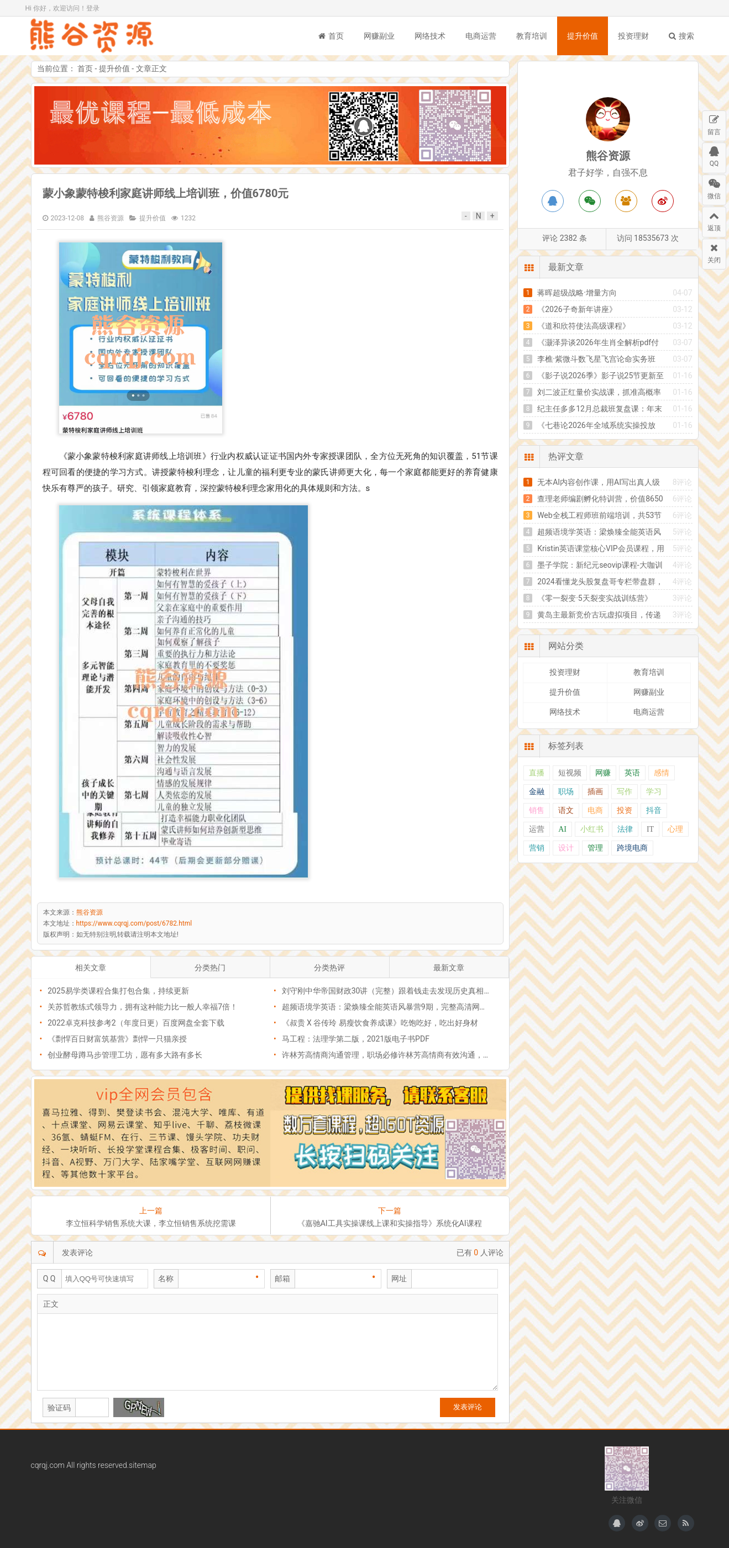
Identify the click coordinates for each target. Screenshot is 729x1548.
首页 (331, 35)
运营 (536, 829)
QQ (714, 155)
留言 (714, 123)
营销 (536, 848)
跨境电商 (632, 848)
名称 (166, 1278)
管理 (595, 848)
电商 (595, 810)
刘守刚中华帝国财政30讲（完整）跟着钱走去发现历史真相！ (387, 990)
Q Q (49, 1278)
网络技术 (430, 35)
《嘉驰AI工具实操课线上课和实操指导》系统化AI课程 (389, 1223)
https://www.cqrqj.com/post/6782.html (134, 923)
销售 (536, 810)
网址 (399, 1278)
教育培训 (531, 35)
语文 (566, 810)
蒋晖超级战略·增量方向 (577, 292)
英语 (632, 773)
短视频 (569, 773)
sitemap (142, 1465)
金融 (536, 792)
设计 (566, 848)
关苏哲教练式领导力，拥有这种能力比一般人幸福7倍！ (143, 1006)
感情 (661, 773)
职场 (566, 792)
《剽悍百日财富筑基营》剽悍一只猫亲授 (117, 1038)
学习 (654, 792)
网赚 (603, 773)
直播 (536, 773)
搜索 (681, 35)
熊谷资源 (91, 36)
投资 (624, 810)
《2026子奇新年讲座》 (576, 309)
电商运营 (480, 35)
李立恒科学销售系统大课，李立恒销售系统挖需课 (151, 1223)
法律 (625, 829)
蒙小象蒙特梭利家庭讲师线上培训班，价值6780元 (166, 193)
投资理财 (633, 35)
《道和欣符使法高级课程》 (583, 325)
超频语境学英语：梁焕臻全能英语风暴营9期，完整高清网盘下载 (392, 1006)
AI (562, 829)
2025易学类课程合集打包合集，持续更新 (118, 990)
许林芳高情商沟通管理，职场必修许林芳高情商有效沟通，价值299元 (401, 1054)
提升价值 (582, 35)
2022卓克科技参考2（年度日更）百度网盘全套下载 (136, 1022)
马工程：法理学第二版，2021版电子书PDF (355, 1038)
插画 (595, 792)
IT (650, 829)
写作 (624, 792)
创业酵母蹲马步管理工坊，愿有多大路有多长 (125, 1054)
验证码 (59, 1407)
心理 (675, 829)
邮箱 (282, 1278)
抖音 (654, 810)
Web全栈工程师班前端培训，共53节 (599, 515)
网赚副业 (379, 35)
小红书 (592, 829)
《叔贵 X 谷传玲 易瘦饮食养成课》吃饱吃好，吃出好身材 (380, 1022)
